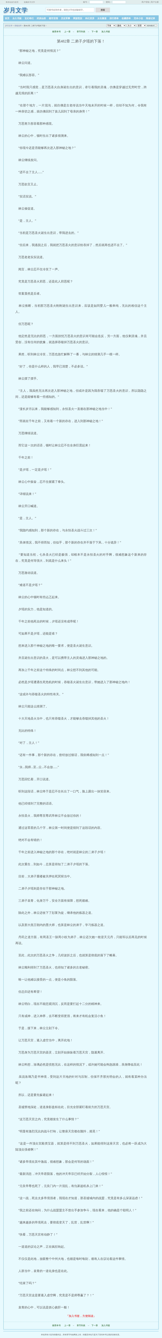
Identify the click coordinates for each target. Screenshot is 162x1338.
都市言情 (53, 18)
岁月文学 (15, 10)
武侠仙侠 (41, 18)
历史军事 (65, 18)
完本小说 (138, 18)
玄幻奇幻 (29, 18)
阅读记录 (150, 18)
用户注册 (155, 2)
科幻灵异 (89, 18)
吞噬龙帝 (18, 26)
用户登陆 (145, 2)
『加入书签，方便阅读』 (81, 1316)
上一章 (67, 32)
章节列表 (81, 32)
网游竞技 (77, 18)
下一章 (94, 32)
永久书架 (17, 18)
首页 (7, 18)
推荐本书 (56, 32)
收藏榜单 (126, 18)
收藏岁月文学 (29, 2)
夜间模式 (150, 26)
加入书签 (105, 32)
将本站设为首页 (12, 2)
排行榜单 (114, 18)
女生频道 (101, 18)
